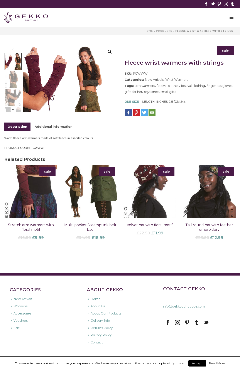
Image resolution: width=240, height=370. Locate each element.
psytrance (151, 92)
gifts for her (133, 92)
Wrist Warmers (176, 80)
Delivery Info (99, 321)
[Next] (13, 109)
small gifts (168, 92)
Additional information (54, 127)
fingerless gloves (219, 86)
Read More (217, 363)
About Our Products (104, 313)
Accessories (21, 313)
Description (17, 127)
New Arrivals (154, 80)
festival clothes (168, 86)
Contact (95, 342)
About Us (96, 306)
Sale (15, 328)
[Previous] (13, 49)
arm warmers (145, 86)
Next (108, 79)
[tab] (17, 127)
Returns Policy (100, 328)
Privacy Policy (100, 335)
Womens (19, 306)
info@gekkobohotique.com (184, 306)
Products (164, 31)
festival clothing (193, 86)
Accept (197, 363)
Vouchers (19, 321)
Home (149, 31)
